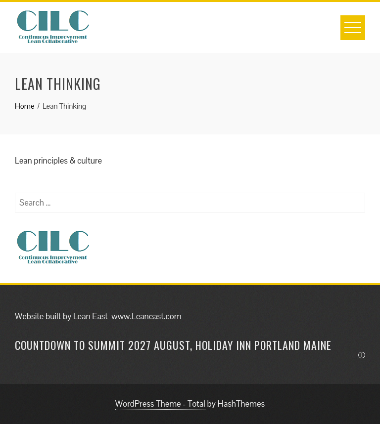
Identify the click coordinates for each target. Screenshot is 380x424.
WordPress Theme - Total (160, 403)
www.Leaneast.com (146, 316)
